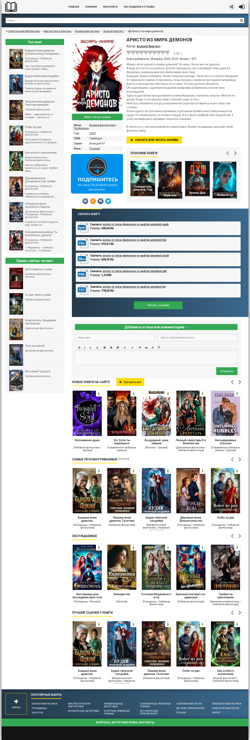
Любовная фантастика (226, 703)
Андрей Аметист (113, 31)
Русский (94, 148)
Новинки (91, 6)
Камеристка (122, 594)
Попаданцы (81, 128)
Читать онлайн (158, 305)
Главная (73, 6)
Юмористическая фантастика (79, 705)
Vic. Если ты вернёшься (122, 442)
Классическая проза (225, 708)
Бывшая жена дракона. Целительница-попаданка (87, 519)
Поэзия (181, 712)
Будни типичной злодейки (156, 519)
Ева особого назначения (225, 672)
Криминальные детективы (113, 705)
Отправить (227, 371)
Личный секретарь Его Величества (191, 442)
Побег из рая (225, 517)
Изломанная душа (87, 440)
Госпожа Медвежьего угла (156, 596)
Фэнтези (37, 712)
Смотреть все (130, 382)
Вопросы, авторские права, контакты (125, 722)
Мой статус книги (97, 117)
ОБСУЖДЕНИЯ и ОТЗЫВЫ (139, 6)
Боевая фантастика (102, 125)
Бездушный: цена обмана (156, 442)
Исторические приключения (149, 712)
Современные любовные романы (155, 705)
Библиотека (31, 7)
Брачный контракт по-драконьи (191, 596)
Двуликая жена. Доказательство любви (191, 519)
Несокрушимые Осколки (225, 442)
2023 (92, 133)
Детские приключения (190, 708)
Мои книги (110, 6)
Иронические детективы (83, 711)
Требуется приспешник (225, 596)
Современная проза (189, 703)
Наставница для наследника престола (87, 596)
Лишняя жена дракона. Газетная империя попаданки (121, 519)
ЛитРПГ (216, 712)
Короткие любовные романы (117, 712)
